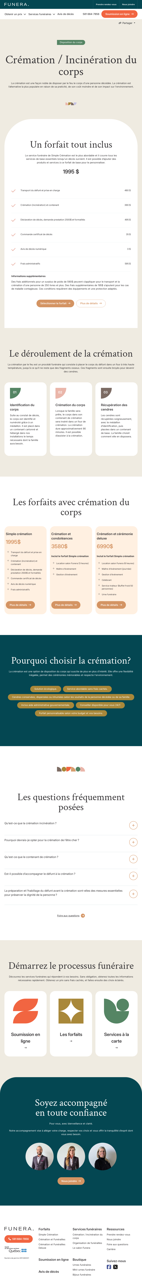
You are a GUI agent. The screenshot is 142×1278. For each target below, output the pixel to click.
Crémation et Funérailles (52, 1239)
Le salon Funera (81, 1247)
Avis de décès (65, 14)
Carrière (111, 1249)
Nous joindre (114, 1239)
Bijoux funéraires (82, 1274)
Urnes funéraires (82, 1264)
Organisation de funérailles (87, 1243)
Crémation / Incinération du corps (88, 1236)
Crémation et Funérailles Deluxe (52, 1246)
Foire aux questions (117, 1244)
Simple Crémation (48, 1234)
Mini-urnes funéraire (84, 1269)
